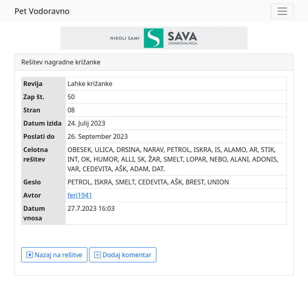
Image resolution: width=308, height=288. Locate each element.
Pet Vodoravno (42, 11)
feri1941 (79, 195)
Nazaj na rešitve (54, 254)
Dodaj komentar (122, 254)
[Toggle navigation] (282, 11)
